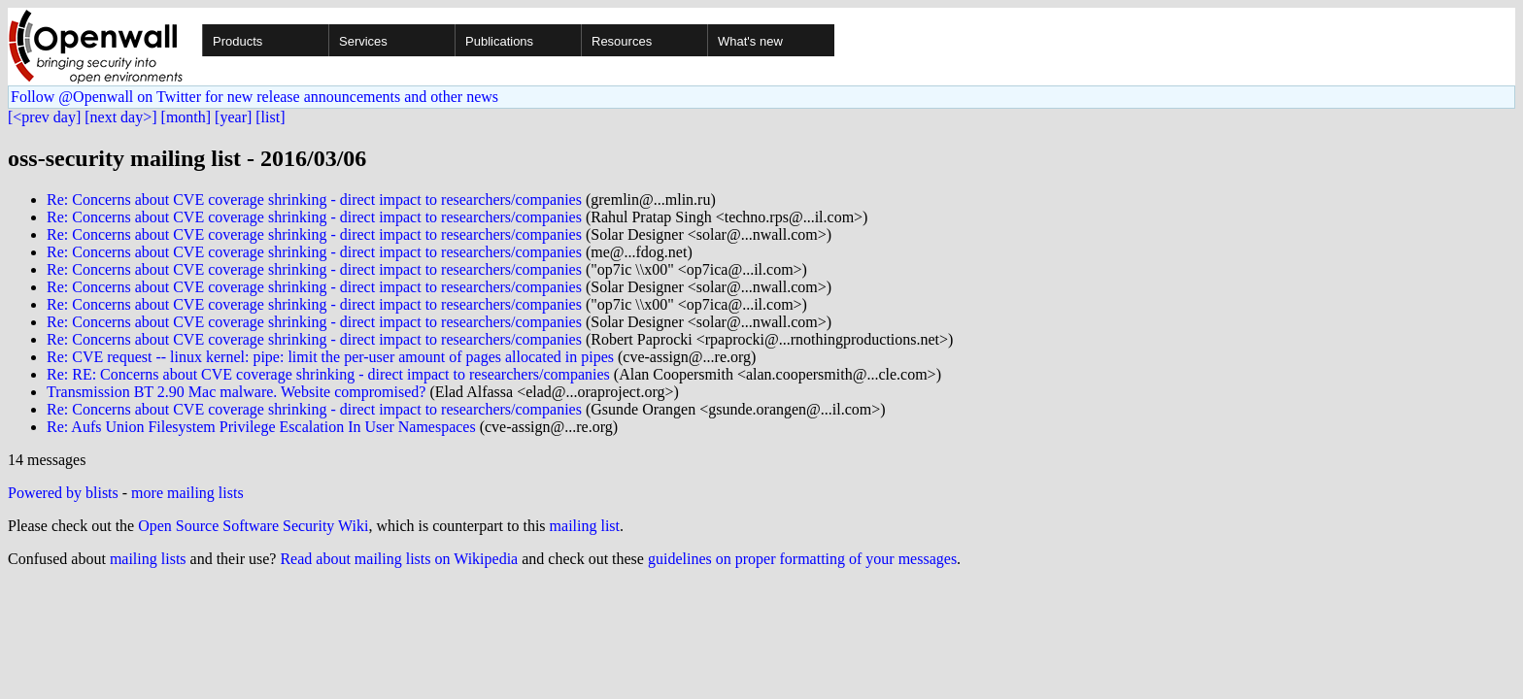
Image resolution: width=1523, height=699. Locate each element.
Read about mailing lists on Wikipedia (399, 558)
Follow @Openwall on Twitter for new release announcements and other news (254, 96)
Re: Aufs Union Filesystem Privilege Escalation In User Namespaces (261, 426)
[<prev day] (44, 117)
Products (237, 41)
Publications (499, 41)
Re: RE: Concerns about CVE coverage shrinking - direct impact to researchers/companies (328, 374)
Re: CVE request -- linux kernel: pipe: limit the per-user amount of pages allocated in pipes (330, 357)
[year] (233, 117)
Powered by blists (63, 492)
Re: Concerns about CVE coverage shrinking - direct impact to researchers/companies (314, 199)
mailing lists (148, 558)
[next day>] (120, 117)
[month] (186, 117)
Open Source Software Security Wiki (253, 525)
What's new (750, 41)
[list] (270, 117)
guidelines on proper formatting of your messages (802, 558)
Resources (622, 41)
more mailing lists (187, 492)
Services (363, 41)
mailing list (585, 525)
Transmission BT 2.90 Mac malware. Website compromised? (236, 391)
